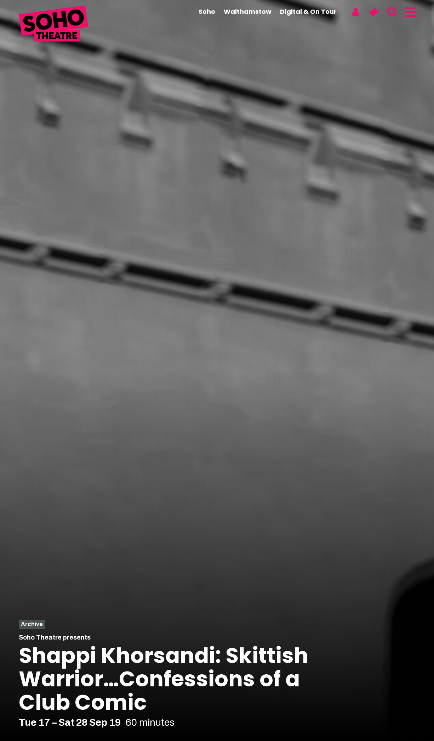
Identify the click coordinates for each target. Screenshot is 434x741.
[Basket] (373, 12)
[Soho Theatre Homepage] (54, 24)
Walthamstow (248, 11)
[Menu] (410, 12)
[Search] (391, 12)
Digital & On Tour (308, 11)
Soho (207, 11)
